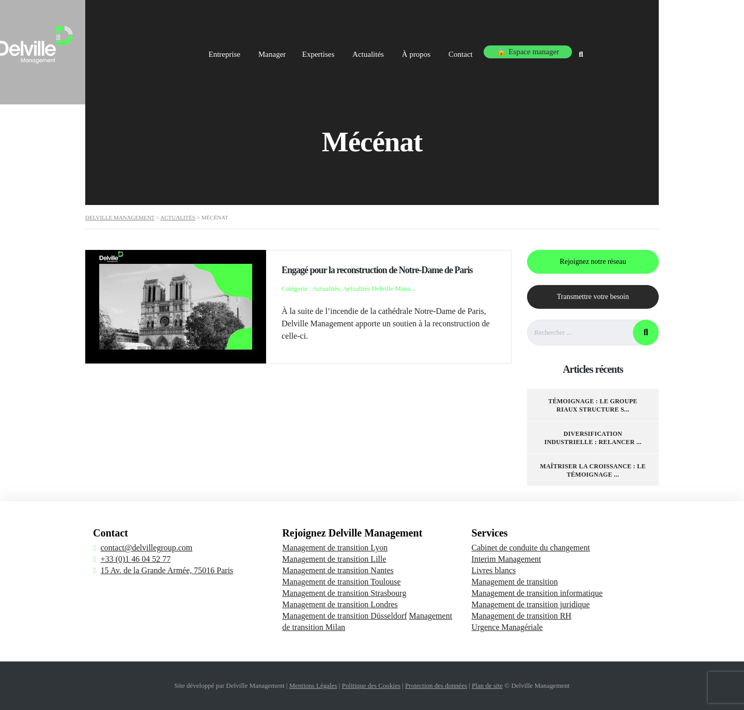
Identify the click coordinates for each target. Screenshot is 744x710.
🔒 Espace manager (597, 50)
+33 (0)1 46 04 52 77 (135, 559)
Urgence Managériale (507, 627)
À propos (484, 50)
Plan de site (487, 685)
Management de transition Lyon (335, 547)
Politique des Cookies (371, 685)
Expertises (381, 50)
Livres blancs (494, 570)
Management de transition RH (521, 615)
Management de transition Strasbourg (344, 593)
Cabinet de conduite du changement (531, 547)
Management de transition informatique (537, 593)
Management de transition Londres (340, 604)
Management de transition (515, 581)
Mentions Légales (313, 685)
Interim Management (506, 559)
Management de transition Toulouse (341, 581)
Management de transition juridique (531, 604)
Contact (531, 50)
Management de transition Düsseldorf (344, 615)
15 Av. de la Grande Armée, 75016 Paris (166, 570)
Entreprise (280, 50)
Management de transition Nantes (338, 570)
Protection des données (436, 685)
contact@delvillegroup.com (146, 547)
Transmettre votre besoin (593, 297)
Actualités (433, 50)
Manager (330, 50)
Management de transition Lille (334, 559)
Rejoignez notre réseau (593, 261)
